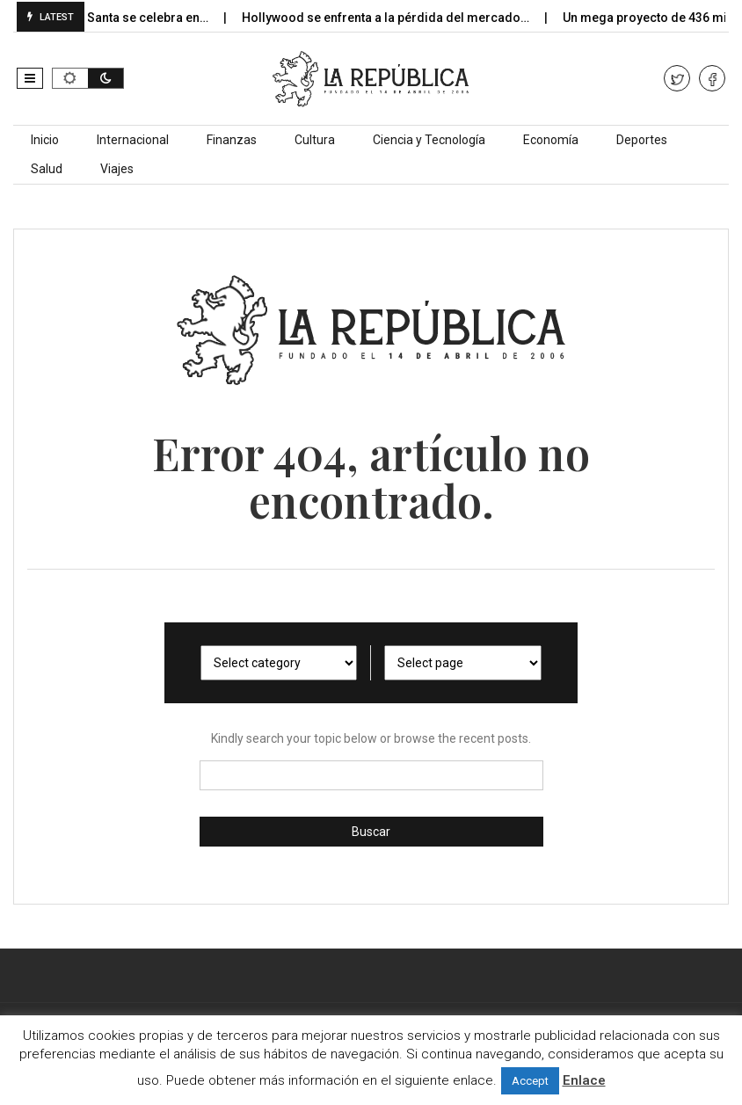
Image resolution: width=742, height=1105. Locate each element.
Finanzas (232, 140)
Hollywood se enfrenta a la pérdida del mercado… (398, 18)
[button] (30, 78)
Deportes (641, 140)
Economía (550, 140)
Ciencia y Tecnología (429, 140)
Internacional (133, 140)
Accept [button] (530, 1080)
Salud (46, 169)
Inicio (45, 140)
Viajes (117, 169)
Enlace (584, 1080)
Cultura (315, 140)
